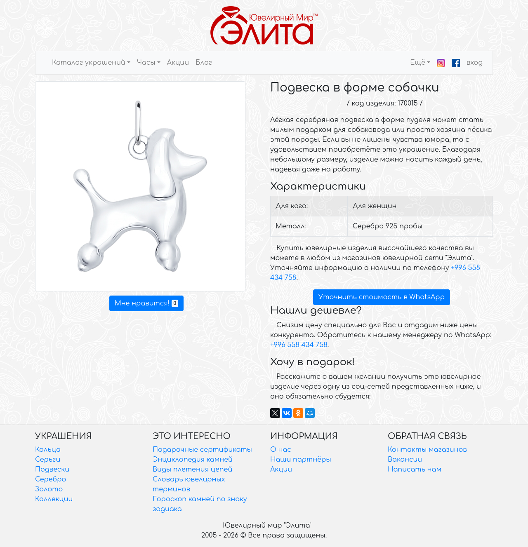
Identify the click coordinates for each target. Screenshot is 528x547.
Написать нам (414, 469)
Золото (49, 489)
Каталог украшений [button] (88, 62)
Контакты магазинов (427, 449)
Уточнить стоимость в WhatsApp (381, 297)
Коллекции (54, 499)
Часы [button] (146, 62)
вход (475, 62)
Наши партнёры (300, 459)
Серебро (50, 479)
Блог (204, 62)
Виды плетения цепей (192, 469)
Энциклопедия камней (193, 459)
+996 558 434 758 (299, 345)
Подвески (52, 469)
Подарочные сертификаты (202, 449)
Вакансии (405, 459)
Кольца (48, 449)
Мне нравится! (146, 303)
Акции (178, 62)
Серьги (47, 459)
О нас (280, 449)
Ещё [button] (417, 62)
